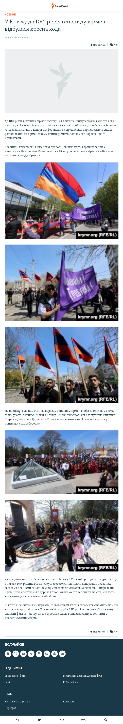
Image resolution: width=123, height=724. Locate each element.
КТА (62, 719)
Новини (10, 14)
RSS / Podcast (71, 682)
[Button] (98, 45)
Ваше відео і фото (15, 676)
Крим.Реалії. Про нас (17, 701)
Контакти (69, 701)
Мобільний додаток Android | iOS (83, 676)
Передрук (10, 708)
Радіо (8, 682)
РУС (83, 719)
